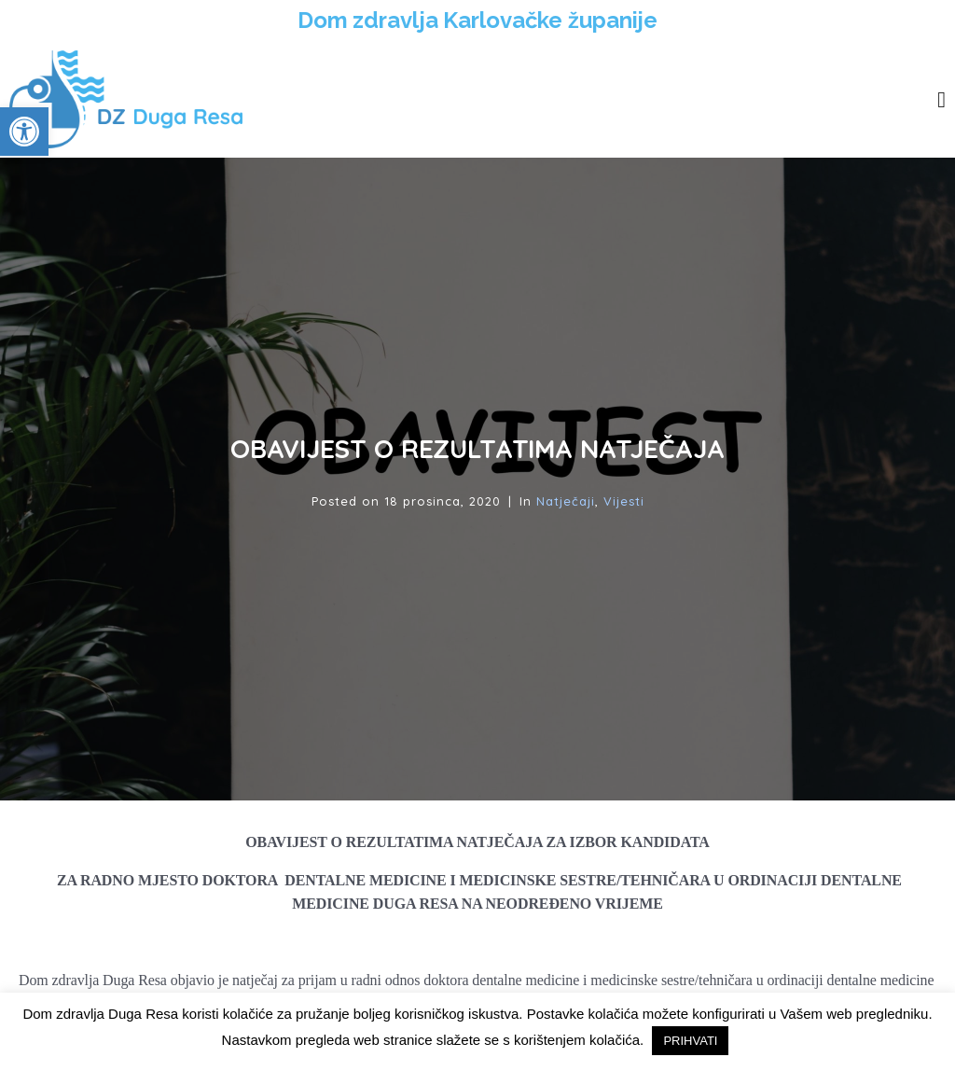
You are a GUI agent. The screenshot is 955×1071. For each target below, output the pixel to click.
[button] (24, 131)
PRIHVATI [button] (690, 1041)
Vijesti (623, 501)
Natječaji (565, 501)
